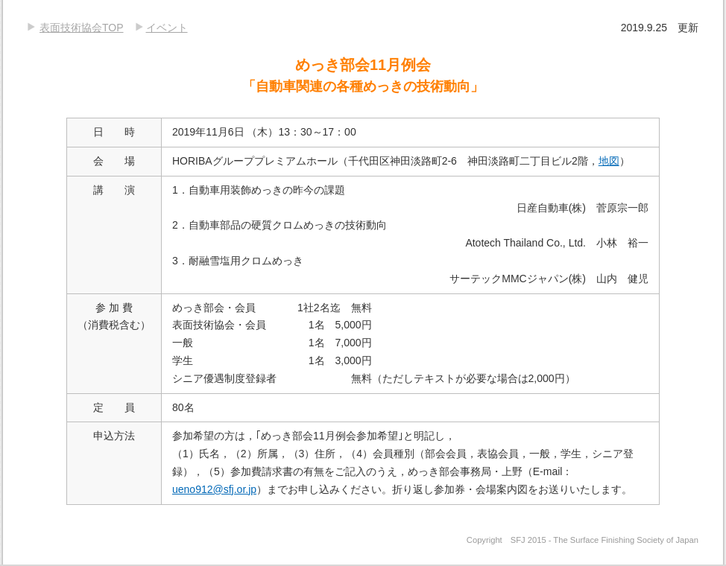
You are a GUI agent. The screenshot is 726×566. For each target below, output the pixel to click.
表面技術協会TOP (82, 28)
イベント (167, 28)
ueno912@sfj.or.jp (214, 489)
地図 (609, 161)
